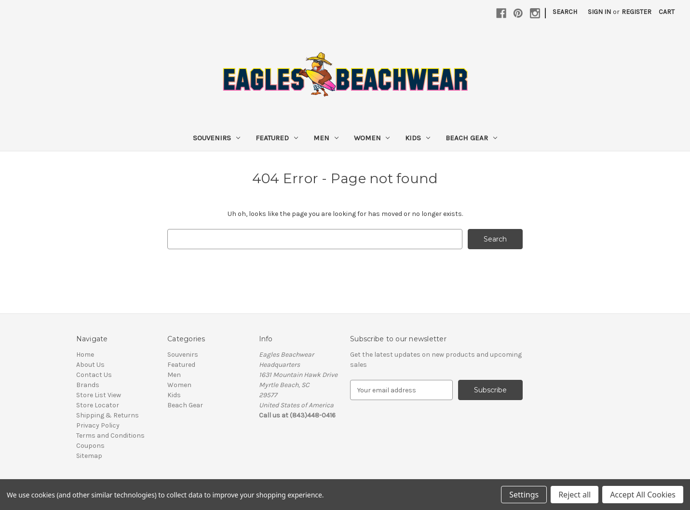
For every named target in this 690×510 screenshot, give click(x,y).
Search (565, 12)
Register (636, 12)
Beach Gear (471, 138)
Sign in (599, 12)
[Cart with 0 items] (666, 12)
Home (85, 354)
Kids (417, 138)
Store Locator (97, 405)
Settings (524, 494)
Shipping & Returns (107, 415)
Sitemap (89, 456)
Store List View (98, 395)
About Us (90, 365)
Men (325, 138)
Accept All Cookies (643, 494)
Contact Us (94, 375)
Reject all (574, 494)
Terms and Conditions (110, 435)
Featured (277, 138)
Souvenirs (216, 138)
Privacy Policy (98, 425)
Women (372, 138)
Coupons (90, 446)
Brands (87, 385)
